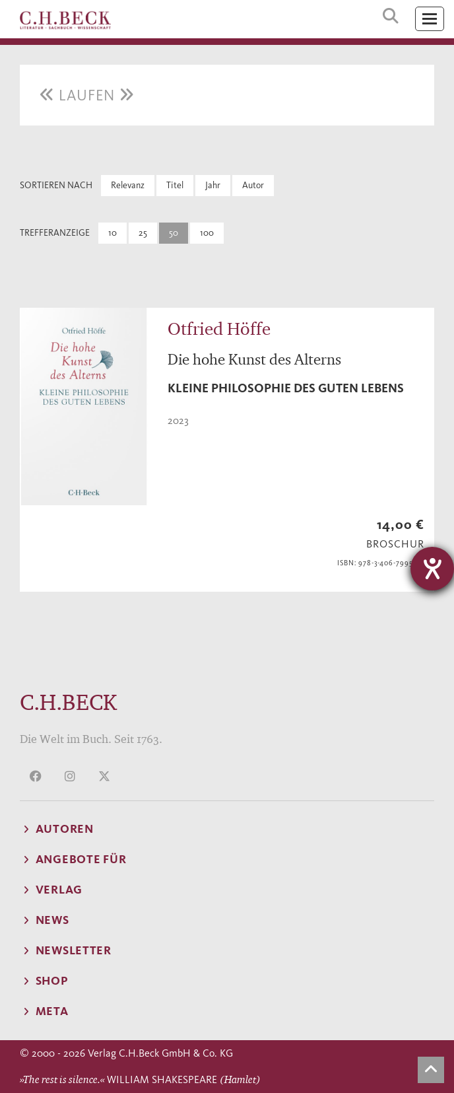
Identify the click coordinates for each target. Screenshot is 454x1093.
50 (173, 232)
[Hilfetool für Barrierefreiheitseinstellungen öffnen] (432, 568)
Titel (174, 185)
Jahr (212, 185)
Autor (253, 185)
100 (207, 232)
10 (112, 232)
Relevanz (128, 185)
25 (143, 232)
